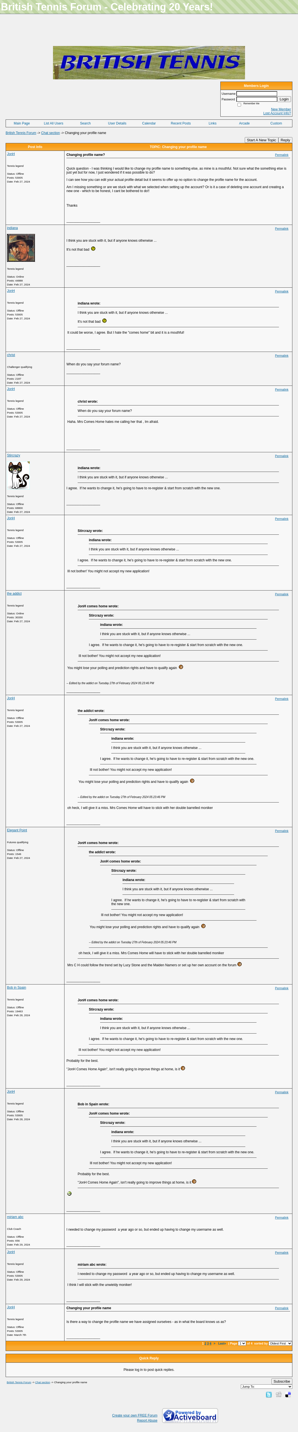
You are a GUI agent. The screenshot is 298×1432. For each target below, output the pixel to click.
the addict (14, 594)
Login (284, 99)
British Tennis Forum (21, 133)
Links (212, 123)
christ (11, 355)
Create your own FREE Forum (134, 1415)
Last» (222, 1343)
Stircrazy (13, 455)
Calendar (149, 123)
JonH (11, 154)
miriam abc (15, 1217)
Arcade (244, 123)
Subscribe (282, 1381)
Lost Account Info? (277, 113)
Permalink (281, 154)
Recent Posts (181, 123)
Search (85, 123)
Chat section (50, 133)
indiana (12, 228)
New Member (281, 109)
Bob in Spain (16, 988)
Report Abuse (147, 1420)
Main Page (22, 123)
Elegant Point (17, 830)
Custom (276, 123)
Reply (285, 140)
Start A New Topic (261, 140)
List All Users (53, 123)
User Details (117, 123)
